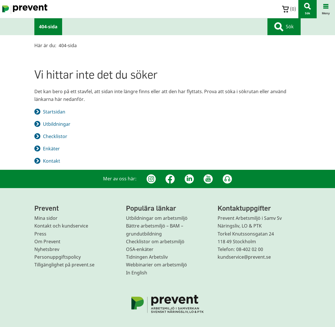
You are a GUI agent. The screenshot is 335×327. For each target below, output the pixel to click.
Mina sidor (46, 218)
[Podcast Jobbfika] (227, 179)
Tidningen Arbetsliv (147, 257)
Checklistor (55, 136)
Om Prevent (47, 241)
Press (40, 234)
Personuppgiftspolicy (57, 257)
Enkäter (51, 148)
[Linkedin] (189, 179)
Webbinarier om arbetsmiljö (156, 265)
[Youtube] (208, 179)
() (289, 9)
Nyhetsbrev (46, 249)
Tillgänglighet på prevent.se (64, 265)
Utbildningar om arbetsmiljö (157, 218)
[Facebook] (170, 179)
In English (136, 273)
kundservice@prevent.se (244, 257)
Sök (284, 26)
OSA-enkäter (139, 249)
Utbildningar (56, 124)
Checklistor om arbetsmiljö (155, 241)
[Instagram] (151, 179)
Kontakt (51, 161)
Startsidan (54, 112)
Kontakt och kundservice (61, 226)
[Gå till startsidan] (24, 9)
